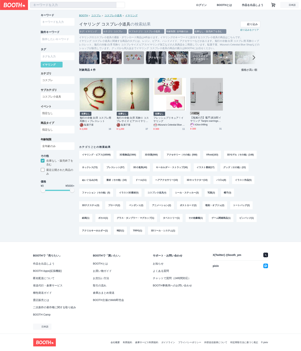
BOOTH (83, 15)
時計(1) (120, 230)
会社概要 (115, 342)
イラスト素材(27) (205, 167)
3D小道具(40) (140, 167)
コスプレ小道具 (113, 15)
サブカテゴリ (49, 90)
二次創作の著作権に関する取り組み (54, 307)
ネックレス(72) (90, 167)
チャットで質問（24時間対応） (172, 278)
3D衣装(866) (151, 154)
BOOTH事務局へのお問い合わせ (172, 285)
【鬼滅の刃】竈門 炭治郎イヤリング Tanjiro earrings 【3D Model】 (205, 119)
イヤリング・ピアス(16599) (96, 154)
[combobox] (73, 5)
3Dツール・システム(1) (163, 230)
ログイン (201, 5)
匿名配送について (44, 278)
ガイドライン (168, 342)
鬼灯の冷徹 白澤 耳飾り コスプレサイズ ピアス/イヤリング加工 (133, 119)
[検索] (112, 5)
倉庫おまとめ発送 (103, 292)
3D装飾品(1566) (127, 154)
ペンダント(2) (136, 205)
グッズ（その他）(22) (234, 167)
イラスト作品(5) (243, 180)
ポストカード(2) (188, 205)
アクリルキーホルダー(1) (95, 230)
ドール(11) (141, 180)
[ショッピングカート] (273, 5)
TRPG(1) (137, 230)
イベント (46, 106)
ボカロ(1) (103, 218)
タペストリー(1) (171, 218)
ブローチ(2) (114, 205)
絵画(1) (85, 218)
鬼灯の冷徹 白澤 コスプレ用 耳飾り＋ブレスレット (95, 119)
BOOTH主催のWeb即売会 (108, 300)
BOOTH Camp (41, 314)
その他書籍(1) (196, 218)
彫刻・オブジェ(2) (214, 205)
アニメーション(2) (161, 205)
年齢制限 (46, 139)
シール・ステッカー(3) (187, 192)
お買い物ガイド (102, 270)
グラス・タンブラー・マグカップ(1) (135, 218)
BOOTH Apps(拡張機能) (47, 270)
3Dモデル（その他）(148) (240, 154)
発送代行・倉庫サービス (48, 285)
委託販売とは (41, 300)
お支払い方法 (101, 278)
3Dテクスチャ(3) (90, 205)
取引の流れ (99, 285)
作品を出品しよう (252, 5)
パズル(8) (221, 180)
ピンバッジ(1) (246, 218)
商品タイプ (47, 123)
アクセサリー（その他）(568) (182, 154)
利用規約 (127, 342)
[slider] (43, 190)
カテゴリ (46, 73)
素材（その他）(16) (116, 180)
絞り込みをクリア (249, 30)
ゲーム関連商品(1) (221, 218)
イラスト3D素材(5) (129, 192)
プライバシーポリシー (189, 342)
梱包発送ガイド (42, 292)
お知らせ (158, 263)
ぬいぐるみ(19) (90, 180)
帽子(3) (227, 192)
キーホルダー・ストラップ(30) (172, 167)
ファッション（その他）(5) (96, 192)
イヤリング (131, 15)
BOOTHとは (224, 5)
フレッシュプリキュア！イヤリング (168, 119)
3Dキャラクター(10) (197, 180)
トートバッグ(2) (241, 205)
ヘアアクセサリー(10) (166, 180)
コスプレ (96, 15)
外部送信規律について (215, 342)
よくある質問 (161, 270)
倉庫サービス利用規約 (146, 342)
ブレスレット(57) (115, 167)
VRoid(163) (212, 154)
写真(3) (211, 192)
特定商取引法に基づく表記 (244, 342)
